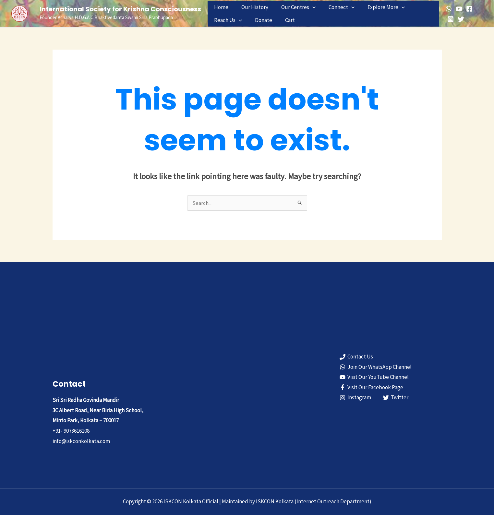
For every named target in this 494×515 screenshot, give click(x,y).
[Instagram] (449, 19)
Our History (251, 7)
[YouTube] (457, 9)
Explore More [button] (377, 7)
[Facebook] (467, 9)
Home (220, 7)
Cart (285, 20)
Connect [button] (335, 7)
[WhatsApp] (447, 9)
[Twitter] (459, 19)
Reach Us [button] (227, 20)
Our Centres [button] (293, 7)
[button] (307, 7)
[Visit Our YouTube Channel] (374, 377)
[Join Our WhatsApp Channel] (376, 367)
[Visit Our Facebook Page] (372, 388)
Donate (260, 20)
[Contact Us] (357, 357)
